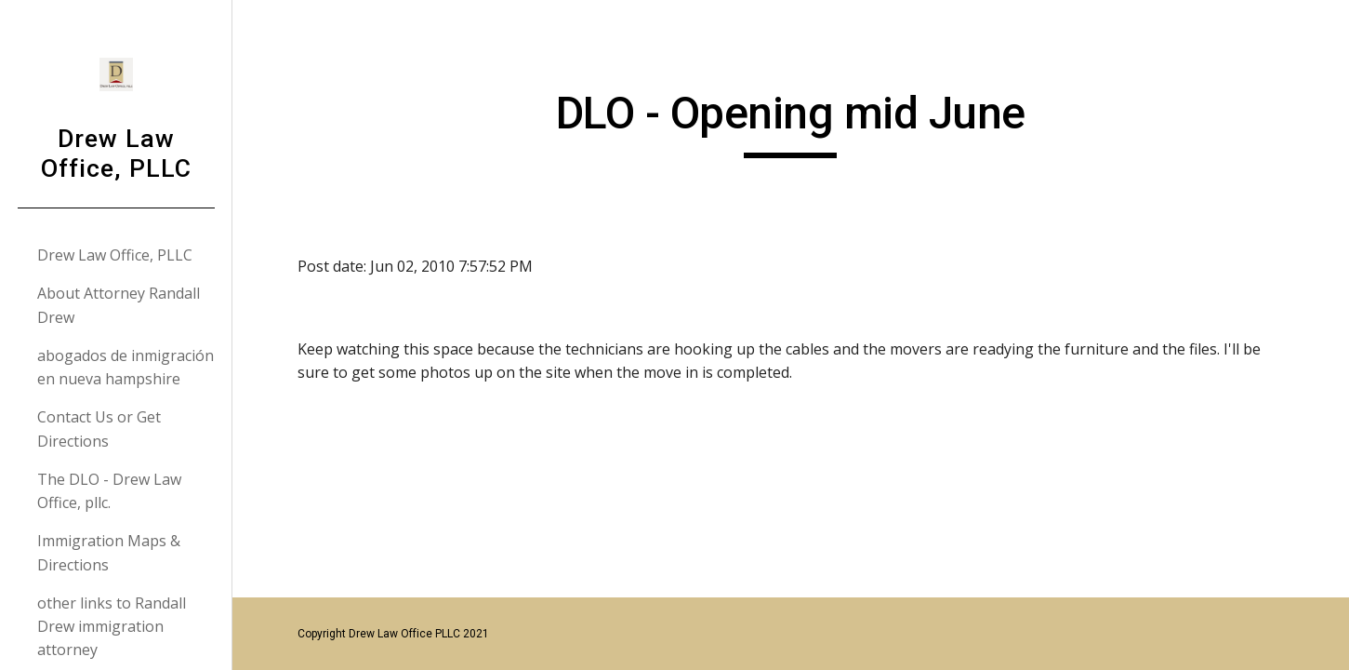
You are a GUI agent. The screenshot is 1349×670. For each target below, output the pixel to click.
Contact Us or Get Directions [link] (99, 428)
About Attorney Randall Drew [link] (118, 305)
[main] (790, 122)
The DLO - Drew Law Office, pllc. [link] (109, 491)
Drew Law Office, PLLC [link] (114, 255)
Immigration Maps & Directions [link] (108, 552)
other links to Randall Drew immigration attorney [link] (111, 627)
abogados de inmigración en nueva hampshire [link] (125, 367)
